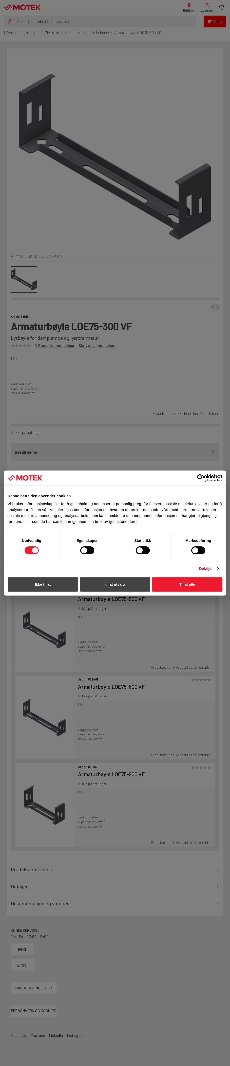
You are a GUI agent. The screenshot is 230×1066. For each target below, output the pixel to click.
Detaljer (206, 568)
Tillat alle (187, 584)
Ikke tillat (43, 584)
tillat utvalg (115, 584)
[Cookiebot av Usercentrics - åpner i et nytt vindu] (200, 478)
